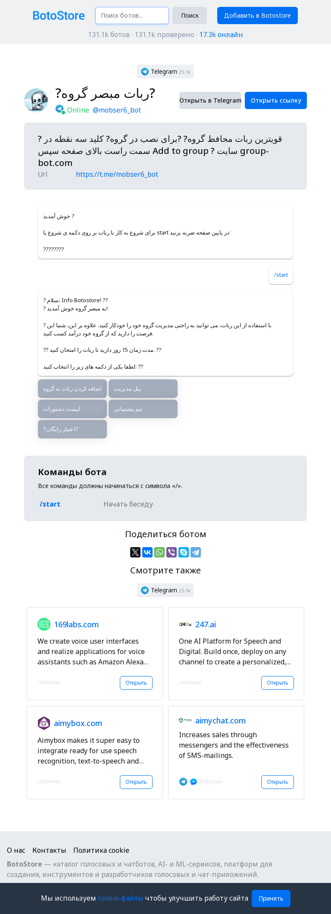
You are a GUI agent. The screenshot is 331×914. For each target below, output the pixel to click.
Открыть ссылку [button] (276, 100)
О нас (16, 850)
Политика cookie (101, 850)
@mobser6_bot (117, 110)
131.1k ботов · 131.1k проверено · (165, 34)
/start (281, 275)
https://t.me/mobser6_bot (117, 174)
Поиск (190, 15)
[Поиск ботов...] (132, 15)
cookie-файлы (121, 898)
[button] (165, 71)
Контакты (49, 850)
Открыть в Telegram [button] (210, 100)
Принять (271, 898)
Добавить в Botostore (257, 15)
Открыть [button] (136, 682)
